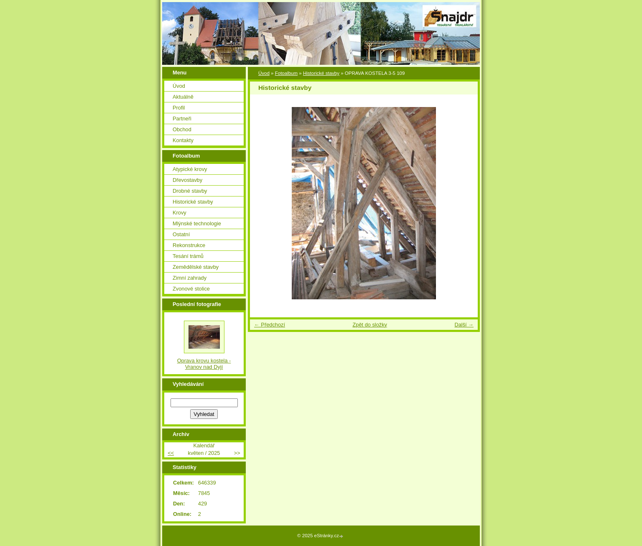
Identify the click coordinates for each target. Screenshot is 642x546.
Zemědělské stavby (196, 267)
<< (171, 453)
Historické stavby (321, 73)
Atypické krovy (190, 169)
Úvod (264, 73)
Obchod (182, 129)
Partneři (182, 118)
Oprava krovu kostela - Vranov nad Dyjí (204, 363)
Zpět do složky (369, 324)
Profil (179, 108)
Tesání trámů (188, 256)
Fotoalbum (286, 73)
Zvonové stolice (191, 289)
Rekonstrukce (189, 245)
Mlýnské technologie (197, 223)
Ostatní (181, 234)
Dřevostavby (187, 180)
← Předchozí (269, 324)
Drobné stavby (190, 191)
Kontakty (183, 140)
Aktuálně (183, 97)
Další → (464, 324)
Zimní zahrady (189, 278)
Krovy (179, 212)
